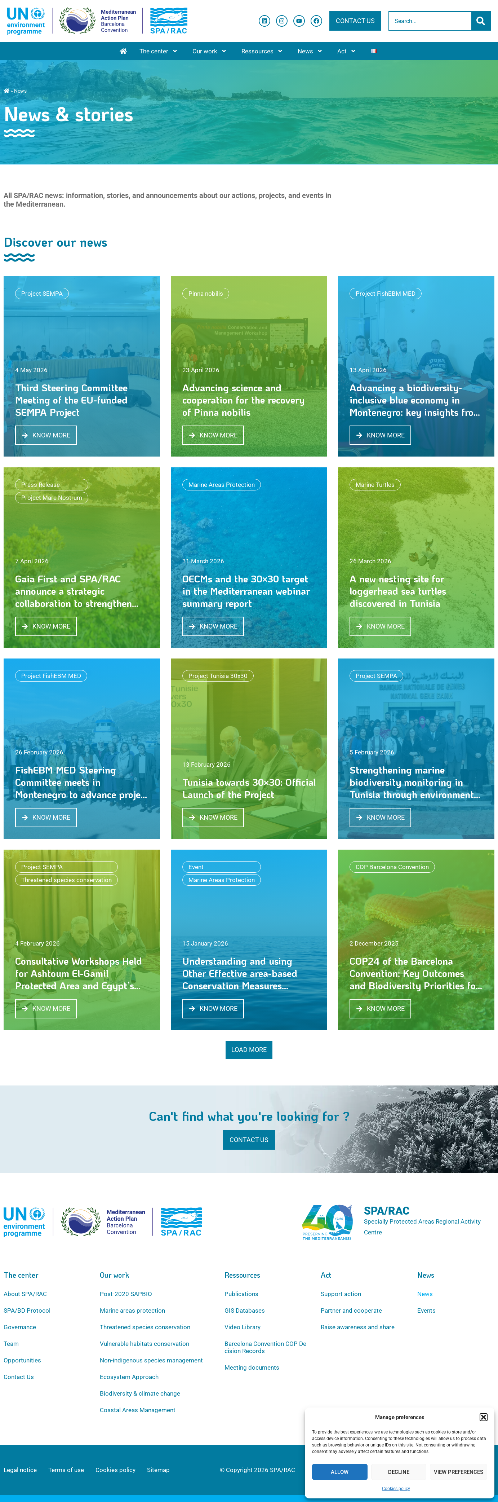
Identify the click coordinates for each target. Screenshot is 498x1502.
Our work (209, 51)
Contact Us (19, 1376)
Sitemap (158, 1470)
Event (196, 867)
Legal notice (20, 1470)
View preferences (458, 1472)
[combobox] (430, 21)
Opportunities (22, 1360)
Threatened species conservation (66, 880)
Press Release (40, 484)
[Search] (481, 21)
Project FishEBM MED (385, 293)
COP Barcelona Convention (392, 867)
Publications (241, 1294)
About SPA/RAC (25, 1294)
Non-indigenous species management (151, 1360)
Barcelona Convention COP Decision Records (265, 1347)
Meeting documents (251, 1367)
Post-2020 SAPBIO (126, 1294)
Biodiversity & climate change (140, 1393)
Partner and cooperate (351, 1310)
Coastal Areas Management (137, 1410)
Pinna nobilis (205, 293)
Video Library (242, 1327)
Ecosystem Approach (129, 1376)
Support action (341, 1294)
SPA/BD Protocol (27, 1310)
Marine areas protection (132, 1310)
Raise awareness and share (358, 1327)
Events (426, 1310)
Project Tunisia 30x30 (218, 675)
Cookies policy (396, 1488)
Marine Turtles (375, 484)
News (310, 51)
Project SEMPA (42, 293)
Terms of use (66, 1470)
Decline (398, 1472)
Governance (20, 1327)
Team (11, 1343)
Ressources (262, 51)
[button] (483, 1417)
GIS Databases (244, 1310)
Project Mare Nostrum (51, 497)
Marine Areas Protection (221, 484)
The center (158, 51)
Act (346, 51)
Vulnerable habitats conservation (144, 1343)
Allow (339, 1472)
